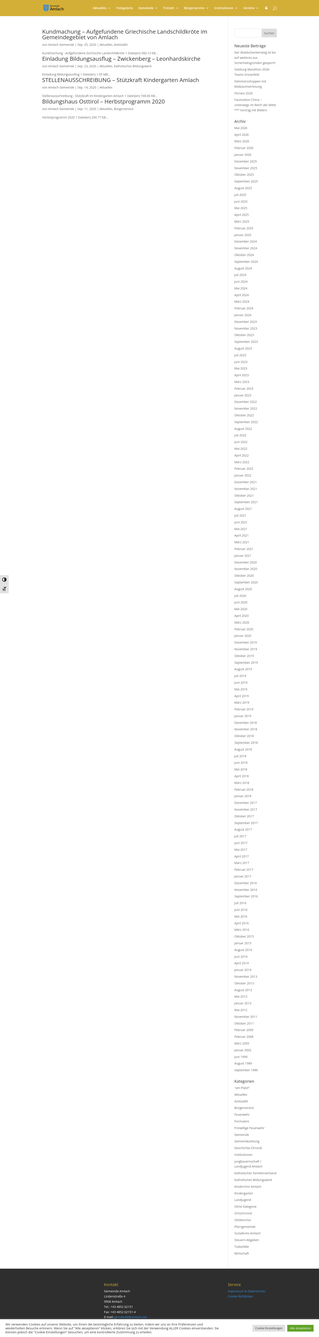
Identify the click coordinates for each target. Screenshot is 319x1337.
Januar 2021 (242, 556)
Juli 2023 (240, 355)
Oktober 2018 (244, 736)
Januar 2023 (242, 395)
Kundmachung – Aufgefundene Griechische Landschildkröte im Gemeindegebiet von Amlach (124, 34)
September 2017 (246, 823)
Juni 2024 (241, 281)
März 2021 (241, 542)
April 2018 (241, 776)
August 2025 (243, 188)
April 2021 (241, 535)
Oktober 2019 (244, 656)
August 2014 (243, 950)
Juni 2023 (241, 362)
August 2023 (243, 348)
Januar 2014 (242, 970)
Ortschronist (243, 1213)
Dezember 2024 (245, 241)
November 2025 (245, 168)
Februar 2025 (243, 228)
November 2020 (245, 569)
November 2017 (245, 809)
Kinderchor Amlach (247, 1186)
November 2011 (245, 1017)
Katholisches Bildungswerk (132, 66)
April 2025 (241, 215)
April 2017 (241, 856)
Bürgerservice (194, 8)
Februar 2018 (243, 789)
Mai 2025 (241, 208)
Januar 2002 (242, 1050)
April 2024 (241, 295)
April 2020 (241, 616)
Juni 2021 (241, 522)
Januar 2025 (242, 235)
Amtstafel (120, 45)
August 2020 (243, 589)
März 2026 (241, 141)
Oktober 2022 (244, 415)
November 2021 (245, 489)
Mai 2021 (241, 529)
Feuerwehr (242, 1114)
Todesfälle (241, 1247)
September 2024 (246, 262)
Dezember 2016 (245, 883)
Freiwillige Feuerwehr (249, 1128)
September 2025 (246, 181)
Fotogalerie (124, 8)
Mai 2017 (241, 850)
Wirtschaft (241, 1253)
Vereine (249, 8)
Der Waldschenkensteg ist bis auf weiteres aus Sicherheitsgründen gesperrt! (255, 57)
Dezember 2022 (245, 402)
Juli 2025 (240, 195)
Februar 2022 (243, 468)
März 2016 (241, 930)
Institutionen (223, 8)
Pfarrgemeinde (245, 1227)
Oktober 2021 (244, 495)
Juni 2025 (241, 201)
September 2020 (246, 582)
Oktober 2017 (244, 816)
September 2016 (246, 896)
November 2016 (245, 890)
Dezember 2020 (245, 562)
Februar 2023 (243, 388)
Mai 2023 (241, 368)
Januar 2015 (242, 943)
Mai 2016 (241, 916)
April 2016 (241, 923)
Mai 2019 (241, 689)
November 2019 (245, 649)
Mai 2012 (241, 1010)
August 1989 (243, 1063)
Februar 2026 (243, 148)
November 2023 (245, 328)
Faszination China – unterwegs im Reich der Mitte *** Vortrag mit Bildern (255, 105)
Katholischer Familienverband (255, 1173)
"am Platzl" (242, 1088)
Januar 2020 (242, 636)
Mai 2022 (241, 449)
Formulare (241, 1121)
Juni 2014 (241, 956)
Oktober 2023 (244, 335)
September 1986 (246, 1070)
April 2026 (241, 135)
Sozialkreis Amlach (247, 1233)
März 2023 (241, 382)
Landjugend (242, 1200)
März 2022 (241, 462)
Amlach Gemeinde (61, 45)
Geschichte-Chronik (248, 1148)
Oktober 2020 (244, 575)
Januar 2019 (242, 716)
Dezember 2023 (245, 322)
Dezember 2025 (245, 161)
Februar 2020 (243, 629)
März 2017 (241, 863)
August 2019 (243, 669)
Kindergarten (243, 1193)
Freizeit (168, 8)
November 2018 (245, 729)
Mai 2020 (241, 609)
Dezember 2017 (245, 803)
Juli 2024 (240, 275)
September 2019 (246, 662)
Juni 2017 (241, 843)
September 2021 (246, 502)
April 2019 (241, 696)
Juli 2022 (240, 435)
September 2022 (246, 422)
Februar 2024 (243, 308)
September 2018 (246, 743)
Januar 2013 (242, 1003)
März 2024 (241, 301)
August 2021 (243, 509)
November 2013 (245, 976)
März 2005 (241, 1043)
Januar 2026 (242, 155)
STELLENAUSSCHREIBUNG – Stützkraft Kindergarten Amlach (120, 80)
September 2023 (246, 342)
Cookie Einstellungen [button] (268, 1328)
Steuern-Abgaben (246, 1240)
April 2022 (241, 455)
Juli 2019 (240, 676)
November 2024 (245, 248)
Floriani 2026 (243, 93)
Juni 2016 (241, 910)
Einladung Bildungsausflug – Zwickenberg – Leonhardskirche (121, 58)
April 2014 (241, 963)
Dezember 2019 (245, 642)
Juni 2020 (241, 602)
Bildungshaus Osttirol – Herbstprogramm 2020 (103, 101)
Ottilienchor (242, 1220)
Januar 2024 (242, 315)
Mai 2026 (241, 128)
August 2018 (243, 749)
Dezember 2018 (245, 723)
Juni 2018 (241, 762)
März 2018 (241, 783)
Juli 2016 (240, 903)
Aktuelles (99, 8)
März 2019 (241, 702)
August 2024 (243, 268)
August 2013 (243, 990)
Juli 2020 (240, 596)
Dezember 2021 (245, 482)
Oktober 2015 (244, 936)
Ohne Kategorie (245, 1206)
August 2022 (243, 429)
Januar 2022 (242, 475)
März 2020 (241, 622)
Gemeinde (145, 8)
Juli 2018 (240, 756)
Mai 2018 (241, 769)
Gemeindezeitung (246, 1141)
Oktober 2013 (244, 983)
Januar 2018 (242, 796)
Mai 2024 (241, 288)
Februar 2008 (243, 1037)
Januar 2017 (242, 876)
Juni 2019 (241, 682)
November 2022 (245, 408)
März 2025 (241, 221)
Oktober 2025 (244, 174)
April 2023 (241, 375)
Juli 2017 (240, 836)
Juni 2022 (241, 442)
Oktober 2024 (244, 255)
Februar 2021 (243, 549)
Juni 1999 (241, 1057)
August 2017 (243, 829)
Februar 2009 (243, 1030)
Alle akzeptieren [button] (300, 1328)
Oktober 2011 (244, 1023)
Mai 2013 (241, 996)
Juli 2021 (240, 515)
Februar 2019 (243, 709)
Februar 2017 (243, 869)
